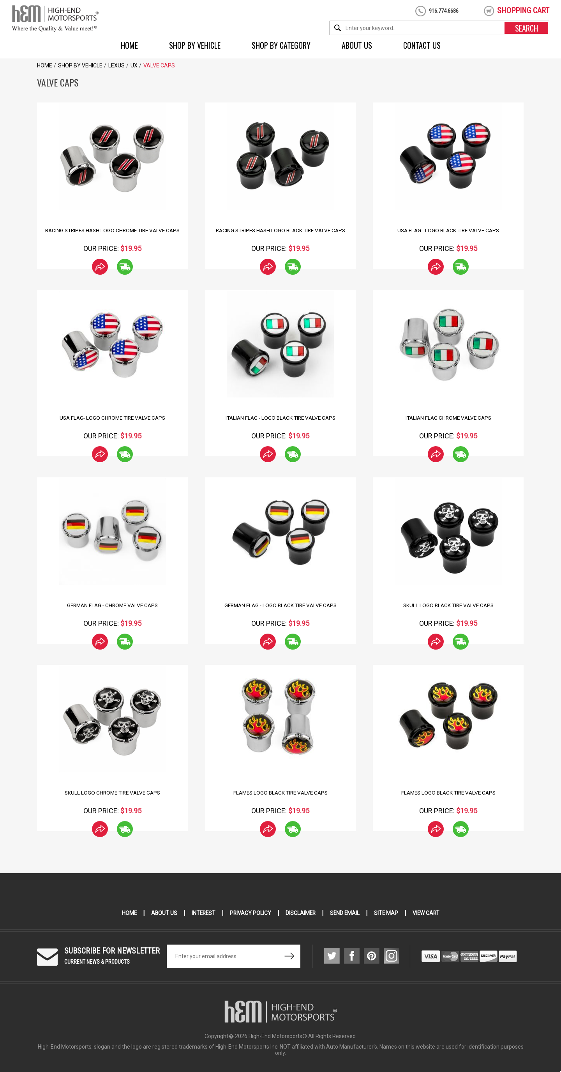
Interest (202, 913)
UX (134, 65)
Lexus (116, 65)
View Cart (428, 913)
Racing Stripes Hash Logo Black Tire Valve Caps (280, 230)
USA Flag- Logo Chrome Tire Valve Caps (112, 418)
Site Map (387, 913)
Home (129, 45)
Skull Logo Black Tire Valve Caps (448, 605)
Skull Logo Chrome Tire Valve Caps (112, 792)
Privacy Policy (250, 913)
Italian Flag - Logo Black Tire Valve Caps (280, 418)
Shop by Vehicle (195, 45)
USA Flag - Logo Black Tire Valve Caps (448, 230)
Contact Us (422, 45)
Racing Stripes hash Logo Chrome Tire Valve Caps (112, 230)
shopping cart (523, 10)
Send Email (345, 913)
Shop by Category (281, 45)
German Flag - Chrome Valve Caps (112, 605)
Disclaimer (300, 913)
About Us (357, 45)
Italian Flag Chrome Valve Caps (448, 418)
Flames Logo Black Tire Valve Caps (280, 792)
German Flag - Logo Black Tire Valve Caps (280, 605)
